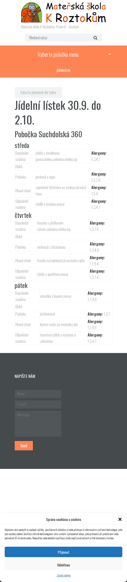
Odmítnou (63, 564)
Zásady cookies (64, 575)
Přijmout (63, 552)
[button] (120, 519)
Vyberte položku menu (58, 54)
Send (23, 445)
